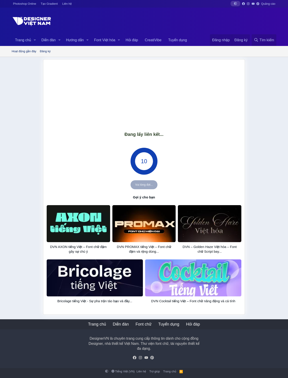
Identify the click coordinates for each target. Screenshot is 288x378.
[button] (235, 3)
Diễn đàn (48, 40)
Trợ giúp (154, 371)
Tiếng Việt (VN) (123, 371)
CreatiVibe (153, 40)
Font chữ (143, 324)
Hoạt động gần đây (24, 51)
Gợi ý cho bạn (144, 197)
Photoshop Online (24, 3)
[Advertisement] (144, 95)
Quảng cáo (268, 3)
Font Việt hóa (104, 40)
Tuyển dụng (177, 40)
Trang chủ (23, 40)
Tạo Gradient (49, 3)
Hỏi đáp (132, 40)
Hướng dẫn (75, 40)
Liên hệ (67, 3)
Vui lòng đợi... (144, 184)
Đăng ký (45, 51)
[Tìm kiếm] (264, 40)
